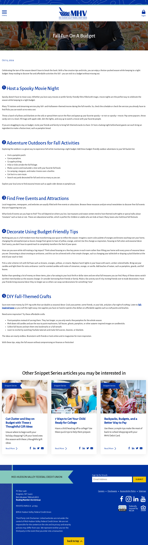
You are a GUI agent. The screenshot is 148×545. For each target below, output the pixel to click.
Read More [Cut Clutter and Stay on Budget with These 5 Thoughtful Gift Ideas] (10, 448)
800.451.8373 (33, 497)
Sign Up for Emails (99, 475)
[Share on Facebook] (30, 448)
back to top (73, 541)
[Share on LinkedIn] (34, 448)
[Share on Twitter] (38, 448)
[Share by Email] (42, 448)
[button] (4, 13)
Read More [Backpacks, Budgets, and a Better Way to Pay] (108, 448)
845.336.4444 (21, 497)
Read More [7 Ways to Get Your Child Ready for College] (59, 448)
